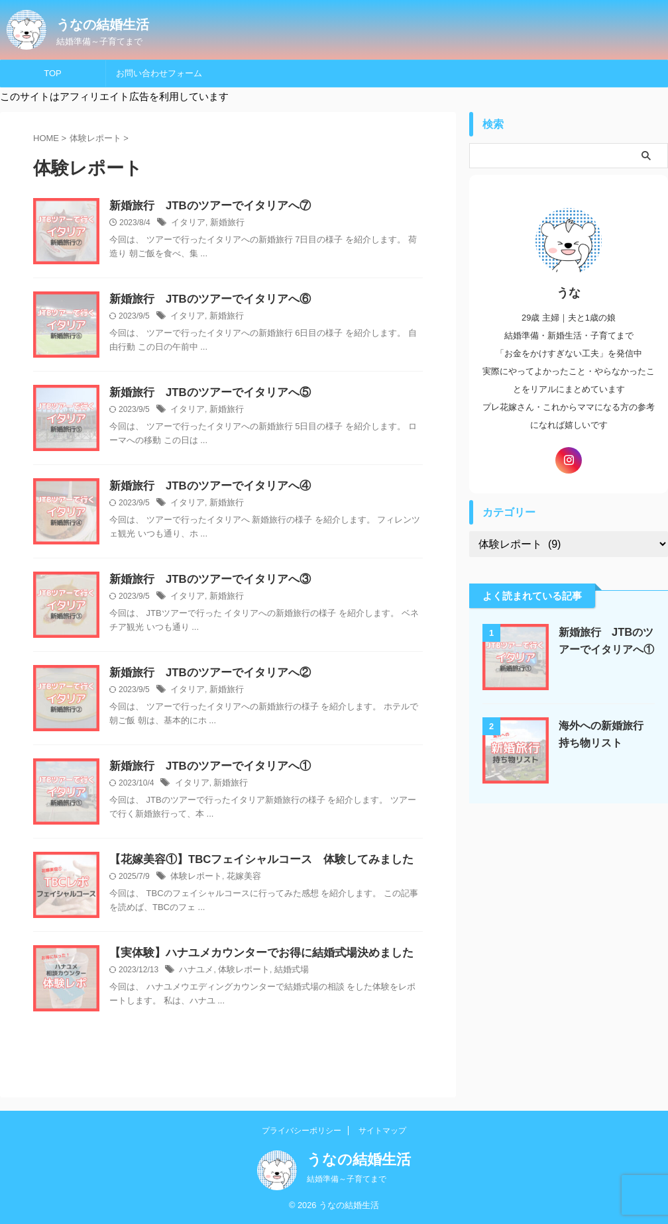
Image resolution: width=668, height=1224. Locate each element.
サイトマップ (382, 1130)
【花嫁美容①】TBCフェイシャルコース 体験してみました (252, 860)
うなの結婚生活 (102, 24)
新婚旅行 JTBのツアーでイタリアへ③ (204, 580)
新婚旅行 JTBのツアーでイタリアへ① (204, 766)
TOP (53, 73)
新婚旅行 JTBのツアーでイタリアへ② (204, 673)
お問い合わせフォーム (159, 73)
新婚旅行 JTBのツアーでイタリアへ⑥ (204, 299)
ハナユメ (195, 971)
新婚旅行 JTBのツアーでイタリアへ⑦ (204, 206)
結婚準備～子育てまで (346, 1179)
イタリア (187, 224)
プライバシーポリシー (301, 1130)
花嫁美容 (238, 877)
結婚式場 (284, 971)
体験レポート (194, 877)
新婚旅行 (223, 224)
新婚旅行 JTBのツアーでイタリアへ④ (204, 486)
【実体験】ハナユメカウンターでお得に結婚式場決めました (257, 953)
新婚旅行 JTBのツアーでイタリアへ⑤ (204, 393)
